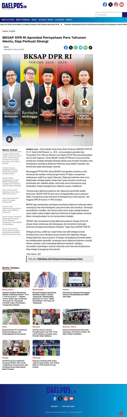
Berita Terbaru (23, 20)
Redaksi (54, 406)
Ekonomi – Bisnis (45, 20)
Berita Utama (8, 20)
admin (6, 47)
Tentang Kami (68, 406)
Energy (69, 20)
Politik (12, 31)
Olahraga (59, 20)
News (34, 20)
